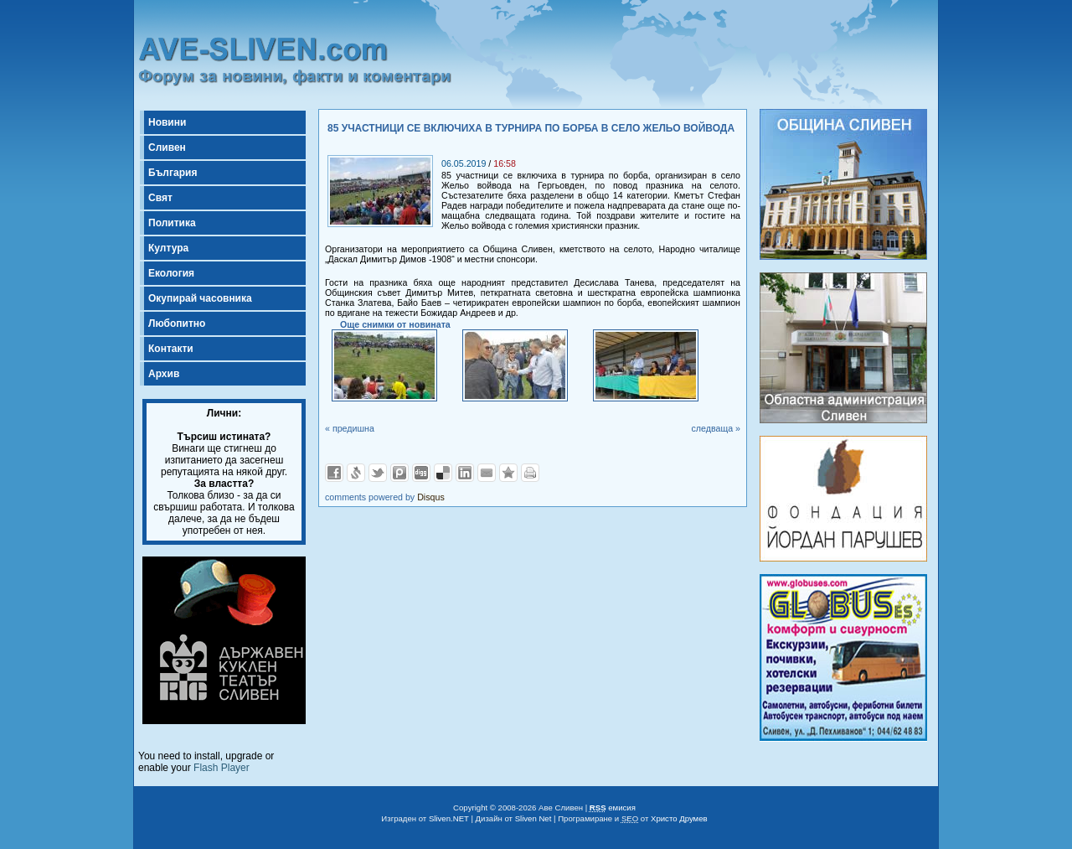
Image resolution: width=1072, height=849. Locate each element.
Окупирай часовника (200, 298)
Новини (167, 122)
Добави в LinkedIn (465, 472)
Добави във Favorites (508, 472)
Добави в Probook (399, 472)
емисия (613, 807)
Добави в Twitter (377, 472)
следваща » (715, 428)
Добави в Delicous (443, 472)
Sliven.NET (449, 818)
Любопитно (176, 323)
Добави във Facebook (334, 472)
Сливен (167, 147)
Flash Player (221, 768)
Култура (168, 248)
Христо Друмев (679, 818)
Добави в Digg (421, 472)
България (172, 173)
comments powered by (385, 497)
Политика (172, 223)
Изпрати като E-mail (486, 472)
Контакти (170, 349)
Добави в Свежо (356, 472)
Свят (160, 198)
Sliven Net (533, 818)
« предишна (349, 428)
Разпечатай (530, 472)
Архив (163, 374)
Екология (171, 273)
